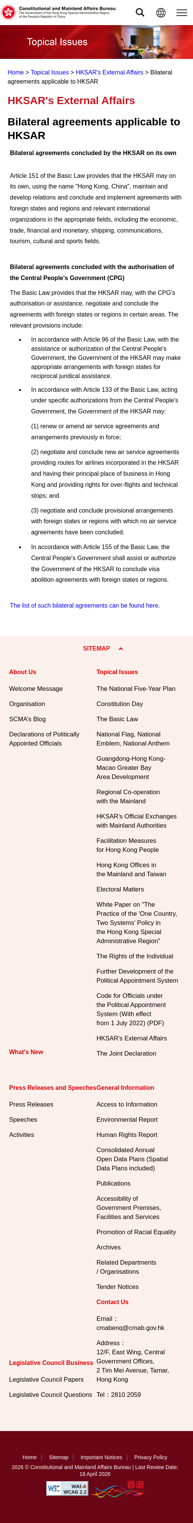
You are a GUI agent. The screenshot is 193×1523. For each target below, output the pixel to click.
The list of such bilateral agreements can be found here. (85, 605)
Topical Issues (50, 72)
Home (16, 72)
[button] (139, 12)
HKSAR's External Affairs (109, 72)
